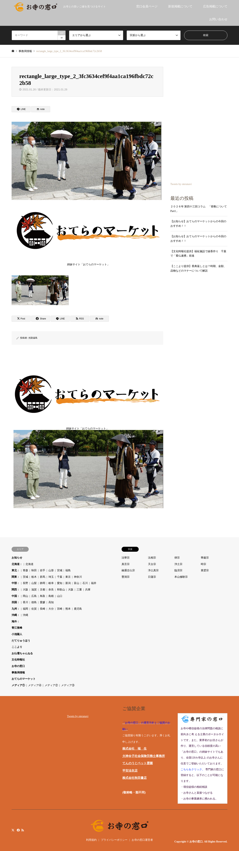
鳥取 (42, 596)
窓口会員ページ (146, 6)
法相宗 (152, 557)
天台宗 (152, 564)
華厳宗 (205, 557)
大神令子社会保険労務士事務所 (143, 756)
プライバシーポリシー (114, 839)
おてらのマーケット (24, 678)
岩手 (42, 570)
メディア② (51, 685)
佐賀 (34, 608)
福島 (68, 570)
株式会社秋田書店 (134, 777)
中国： (16, 596)
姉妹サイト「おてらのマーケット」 (88, 233)
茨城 (25, 576)
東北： (16, 570)
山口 (59, 596)
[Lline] (21, 109)
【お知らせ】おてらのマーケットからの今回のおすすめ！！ (198, 223)
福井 (93, 583)
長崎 (42, 608)
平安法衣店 (130, 770)
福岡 (25, 608)
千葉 (59, 576)
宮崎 (59, 608)
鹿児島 (78, 608)
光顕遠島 (32, 338)
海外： (16, 621)
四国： (16, 602)
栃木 (34, 576)
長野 (25, 583)
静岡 (42, 583)
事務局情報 (18, 672)
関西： (16, 589)
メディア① (18, 685)
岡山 (25, 596)
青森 (25, 570)
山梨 (34, 583)
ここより (17, 647)
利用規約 (91, 839)
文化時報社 (18, 659)
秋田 (34, 570)
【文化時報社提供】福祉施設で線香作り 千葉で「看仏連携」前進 (198, 253)
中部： (16, 583)
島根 (51, 596)
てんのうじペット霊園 (137, 763)
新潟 (68, 583)
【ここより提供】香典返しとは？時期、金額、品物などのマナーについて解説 (198, 268)
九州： (16, 608)
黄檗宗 (205, 570)
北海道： (17, 564)
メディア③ (67, 685)
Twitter (13, 830)
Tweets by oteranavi (181, 184)
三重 (79, 589)
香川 (25, 602)
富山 (76, 583)
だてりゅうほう (21, 640)
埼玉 (51, 576)
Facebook (18, 830)
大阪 (25, 589)
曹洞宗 (126, 576)
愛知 (59, 583)
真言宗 (126, 564)
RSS (22, 830)
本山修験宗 (181, 576)
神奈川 (78, 576)
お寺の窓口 (18, 666)
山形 (51, 570)
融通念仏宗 (128, 570)
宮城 (59, 570)
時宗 (203, 564)
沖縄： (16, 615)
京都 (42, 589)
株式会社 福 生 (134, 748)
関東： (16, 576)
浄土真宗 (153, 570)
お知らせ (17, 557)
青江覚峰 (17, 627)
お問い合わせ (218, 19)
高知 (51, 602)
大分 (51, 608)
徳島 (34, 602)
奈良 (51, 589)
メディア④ (34, 685)
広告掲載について (215, 6)
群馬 (42, 576)
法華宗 (126, 557)
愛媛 (42, 602)
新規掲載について (180, 6)
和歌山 (61, 589)
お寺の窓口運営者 (142, 839)
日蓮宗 (152, 576)
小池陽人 (17, 634)
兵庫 (87, 589)
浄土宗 (178, 564)
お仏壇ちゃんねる (22, 653)
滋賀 (34, 589)
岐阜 (51, 583)
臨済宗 (178, 570)
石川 (85, 583)
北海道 (29, 564)
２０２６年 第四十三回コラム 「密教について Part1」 (198, 209)
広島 (34, 596)
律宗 (177, 557)
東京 (68, 576)
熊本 (68, 608)
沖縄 (25, 615)
